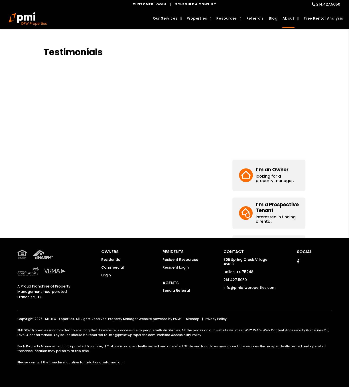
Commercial (112, 267)
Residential (111, 259)
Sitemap (192, 319)
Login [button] (106, 275)
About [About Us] (288, 18)
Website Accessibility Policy (179, 335)
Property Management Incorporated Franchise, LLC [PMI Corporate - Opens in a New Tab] (43, 292)
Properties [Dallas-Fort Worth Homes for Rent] (197, 18)
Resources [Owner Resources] (226, 18)
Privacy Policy (216, 319)
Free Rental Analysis (323, 18)
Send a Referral (176, 290)
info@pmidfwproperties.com (249, 287)
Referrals (255, 18)
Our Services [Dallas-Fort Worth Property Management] (165, 18)
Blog (273, 18)
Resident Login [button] (175, 267)
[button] (269, 62)
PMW (177, 319)
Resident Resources (180, 259)
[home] (28, 19)
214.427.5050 (328, 4)
